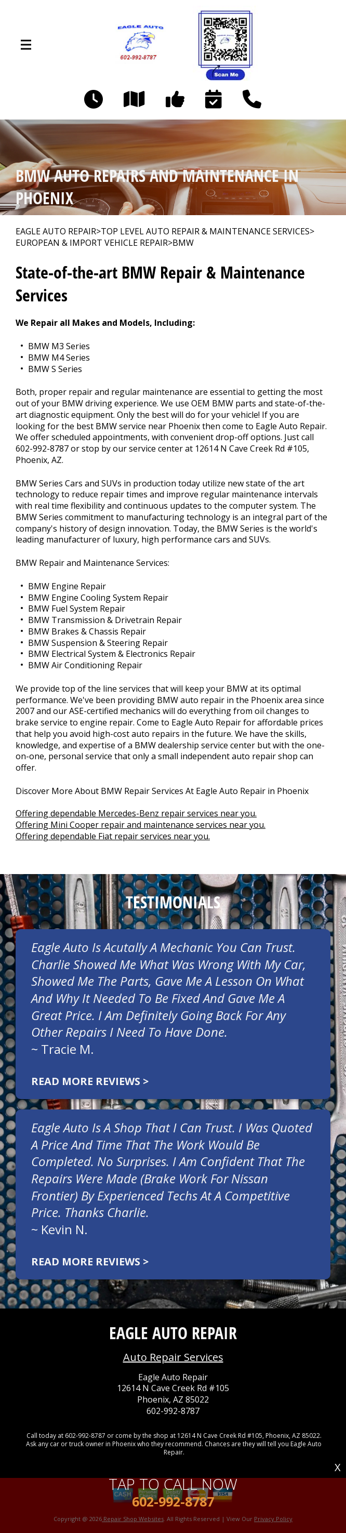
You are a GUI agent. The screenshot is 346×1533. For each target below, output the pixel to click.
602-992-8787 (42, 448)
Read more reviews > (90, 1081)
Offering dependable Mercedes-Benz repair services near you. (136, 813)
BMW (183, 242)
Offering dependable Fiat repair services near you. (113, 836)
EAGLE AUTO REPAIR (56, 231)
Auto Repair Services (173, 1357)
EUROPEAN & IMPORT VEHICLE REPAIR (92, 242)
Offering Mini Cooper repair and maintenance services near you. (140, 824)
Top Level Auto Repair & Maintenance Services (205, 231)
